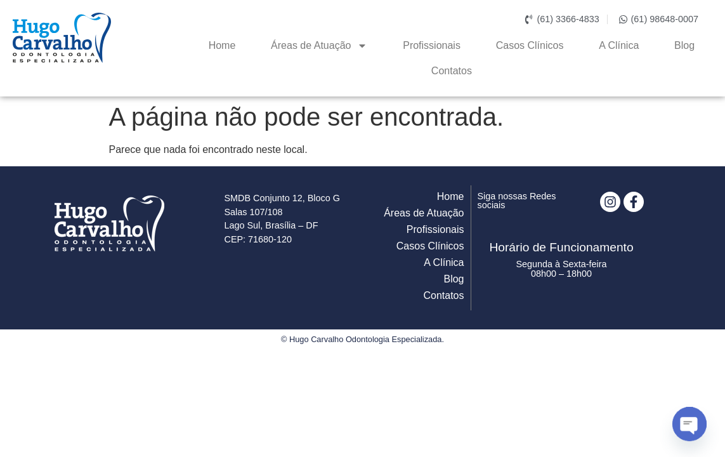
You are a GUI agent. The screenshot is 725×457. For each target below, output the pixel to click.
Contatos (451, 70)
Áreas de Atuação (319, 45)
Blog (684, 45)
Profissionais (431, 45)
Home (222, 45)
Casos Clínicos (530, 45)
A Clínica (619, 45)
